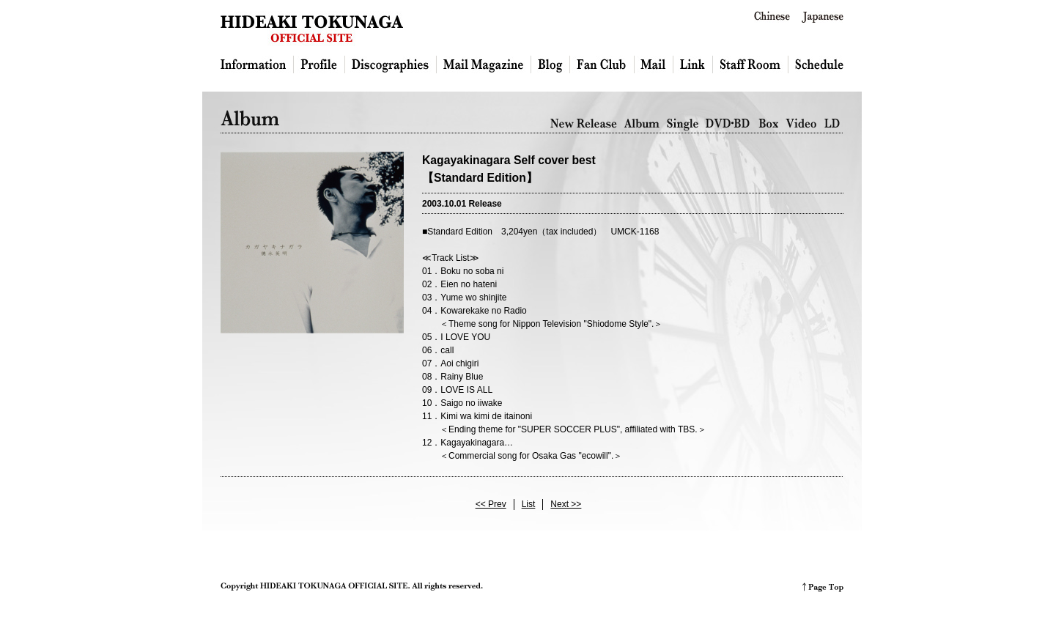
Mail (654, 64)
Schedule (815, 64)
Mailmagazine (484, 64)
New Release (583, 124)
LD (832, 124)
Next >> (565, 504)
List (529, 504)
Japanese (822, 17)
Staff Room (750, 64)
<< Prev (491, 504)
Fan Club (602, 64)
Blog (550, 64)
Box (768, 124)
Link (693, 64)
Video (801, 124)
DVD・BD (728, 124)
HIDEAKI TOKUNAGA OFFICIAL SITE (312, 28)
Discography (391, 64)
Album (642, 124)
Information (257, 64)
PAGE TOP (822, 587)
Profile (319, 64)
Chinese (772, 17)
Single (682, 124)
